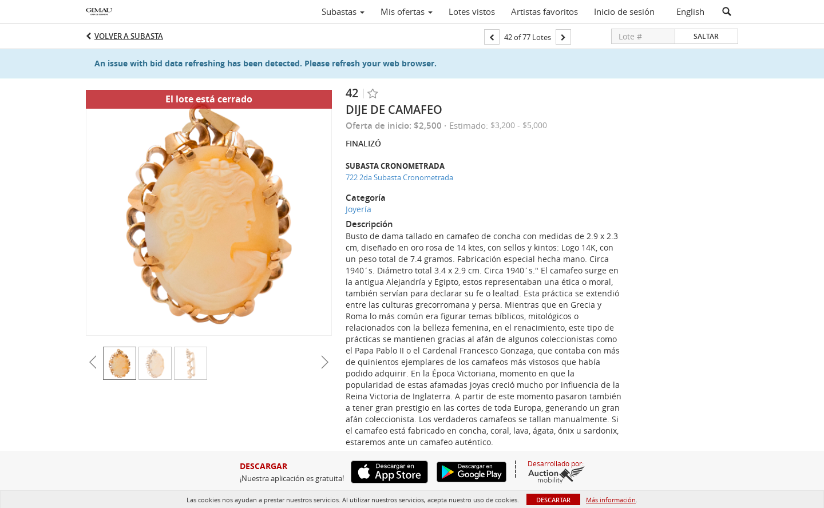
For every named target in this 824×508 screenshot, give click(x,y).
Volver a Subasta (128, 36)
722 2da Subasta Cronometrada (399, 177)
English (690, 11)
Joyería (358, 209)
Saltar (706, 36)
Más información (611, 499)
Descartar (553, 499)
